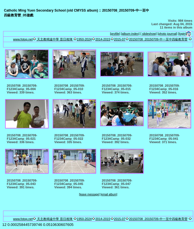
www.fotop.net (23, 39)
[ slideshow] (149, 33)
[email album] (108, 194)
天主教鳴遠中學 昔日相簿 (54, 39)
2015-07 (119, 39)
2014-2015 (102, 39)
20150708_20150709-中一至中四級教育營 (158, 39)
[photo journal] (167, 33)
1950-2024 (84, 39)
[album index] (130, 33)
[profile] (115, 33)
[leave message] (89, 194)
